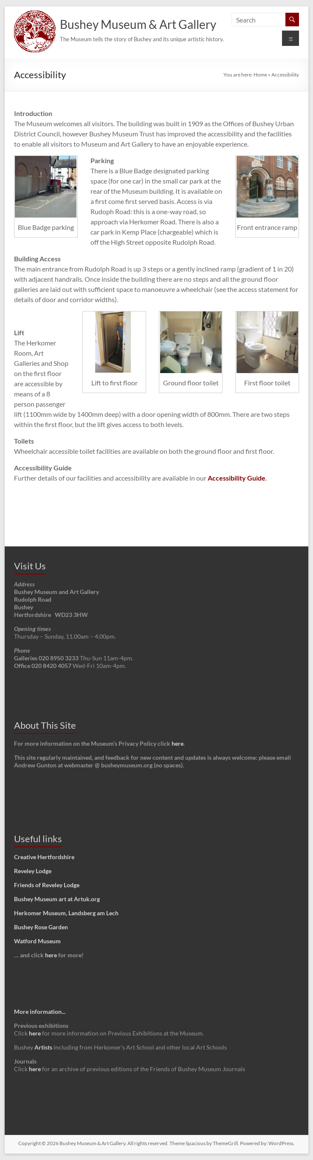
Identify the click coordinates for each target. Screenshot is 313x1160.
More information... (39, 1011)
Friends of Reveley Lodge (46, 884)
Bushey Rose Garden (41, 927)
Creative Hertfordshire (44, 856)
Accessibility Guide (236, 478)
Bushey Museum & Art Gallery (138, 24)
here (177, 743)
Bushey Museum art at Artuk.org (57, 899)
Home (260, 74)
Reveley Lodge (32, 870)
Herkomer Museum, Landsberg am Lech (66, 913)
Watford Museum (37, 941)
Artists (43, 1047)
